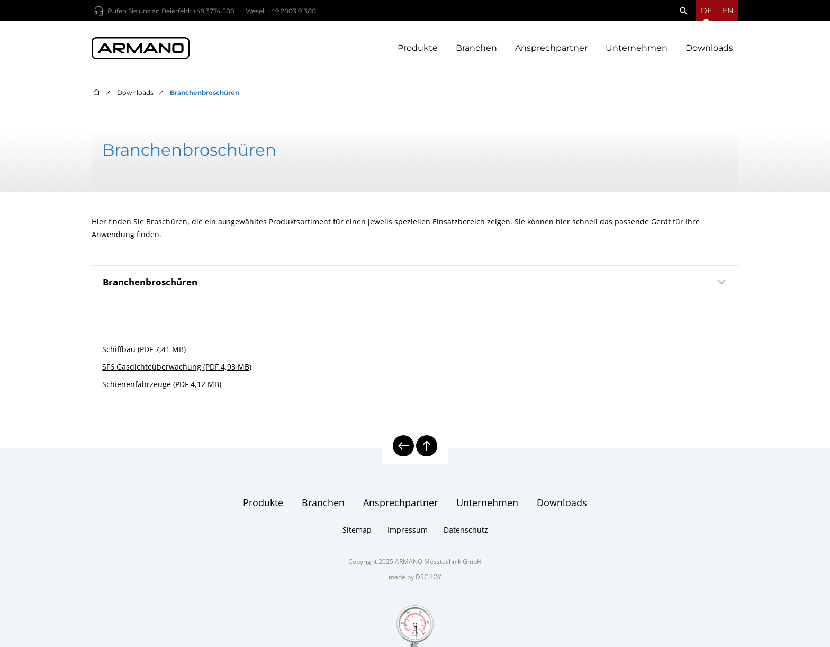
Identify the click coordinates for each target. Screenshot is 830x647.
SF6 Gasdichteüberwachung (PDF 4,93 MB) (176, 367)
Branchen (476, 48)
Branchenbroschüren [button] (416, 281)
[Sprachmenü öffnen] (706, 10)
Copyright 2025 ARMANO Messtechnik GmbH (415, 561)
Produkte (418, 48)
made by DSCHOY (415, 576)
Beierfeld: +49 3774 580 (197, 11)
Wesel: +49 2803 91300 (281, 11)
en (728, 10)
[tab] (415, 281)
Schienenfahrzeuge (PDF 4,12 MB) (161, 384)
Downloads (709, 48)
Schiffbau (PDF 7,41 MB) (144, 349)
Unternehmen (636, 48)
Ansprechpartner (551, 48)
